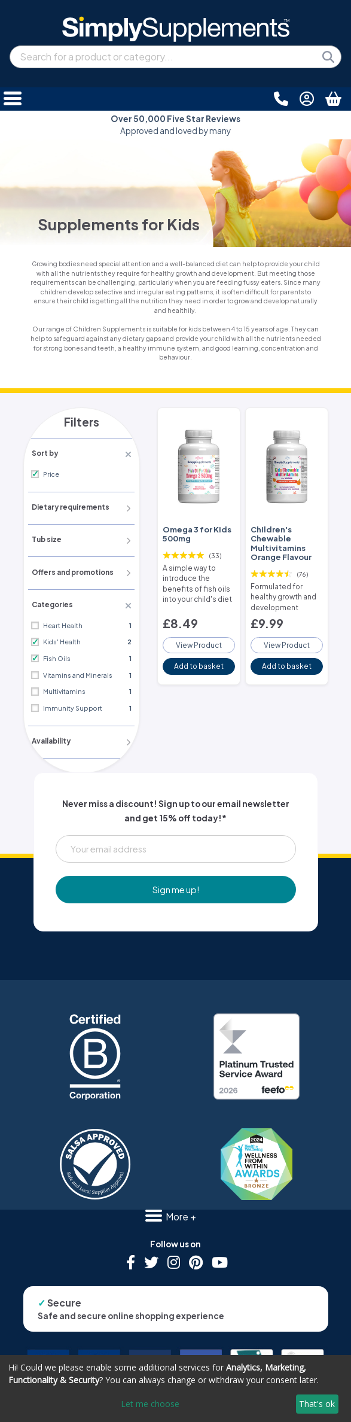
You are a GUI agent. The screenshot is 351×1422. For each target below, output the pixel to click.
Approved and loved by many (175, 125)
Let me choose (150, 1403)
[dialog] (175, 1388)
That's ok (317, 1403)
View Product (198, 638)
